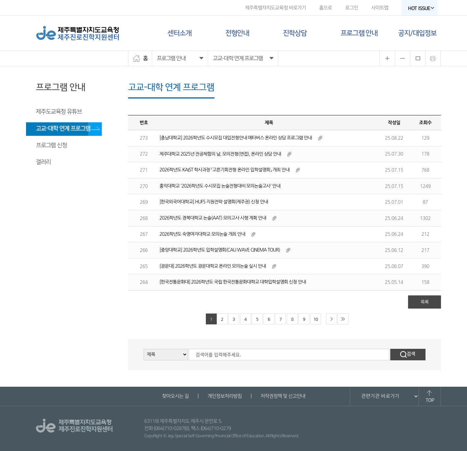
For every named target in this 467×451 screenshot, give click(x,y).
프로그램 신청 (51, 145)
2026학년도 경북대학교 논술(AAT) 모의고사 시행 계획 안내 (212, 218)
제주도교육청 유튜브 (59, 111)
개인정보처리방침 (224, 396)
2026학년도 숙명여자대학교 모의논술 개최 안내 (202, 234)
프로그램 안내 (359, 33)
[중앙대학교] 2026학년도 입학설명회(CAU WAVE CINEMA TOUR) (219, 250)
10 (316, 319)
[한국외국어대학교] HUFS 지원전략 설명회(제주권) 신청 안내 (213, 201)
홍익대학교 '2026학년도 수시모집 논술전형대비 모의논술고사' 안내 (219, 186)
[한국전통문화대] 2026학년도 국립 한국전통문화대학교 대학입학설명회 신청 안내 (232, 282)
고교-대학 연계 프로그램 (63, 128)
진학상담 (295, 33)
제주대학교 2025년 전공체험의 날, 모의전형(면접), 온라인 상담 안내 (220, 154)
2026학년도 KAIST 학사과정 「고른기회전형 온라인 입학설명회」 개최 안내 (224, 169)
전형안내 (237, 33)
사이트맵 (379, 8)
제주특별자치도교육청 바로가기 (275, 8)
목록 (424, 302)
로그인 (351, 8)
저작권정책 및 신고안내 (282, 396)
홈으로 (325, 8)
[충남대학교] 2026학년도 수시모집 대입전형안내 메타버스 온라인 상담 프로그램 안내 (235, 137)
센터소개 (179, 33)
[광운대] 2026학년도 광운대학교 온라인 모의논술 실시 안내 (212, 266)
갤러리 (43, 162)
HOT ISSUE (421, 8)
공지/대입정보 (417, 33)
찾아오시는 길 (175, 396)
